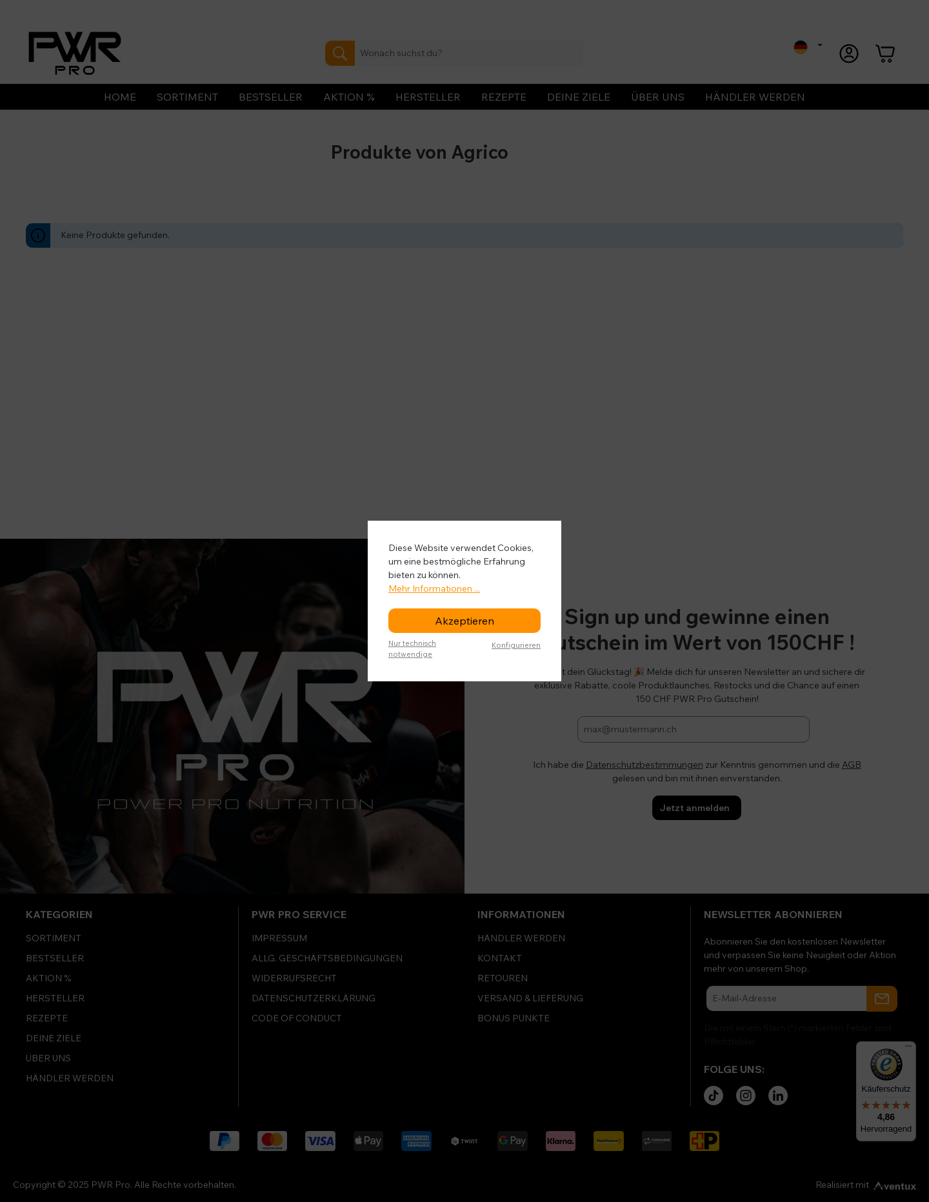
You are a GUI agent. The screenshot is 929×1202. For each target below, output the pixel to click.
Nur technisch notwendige (412, 649)
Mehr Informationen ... (434, 588)
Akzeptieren (464, 620)
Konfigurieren (516, 645)
